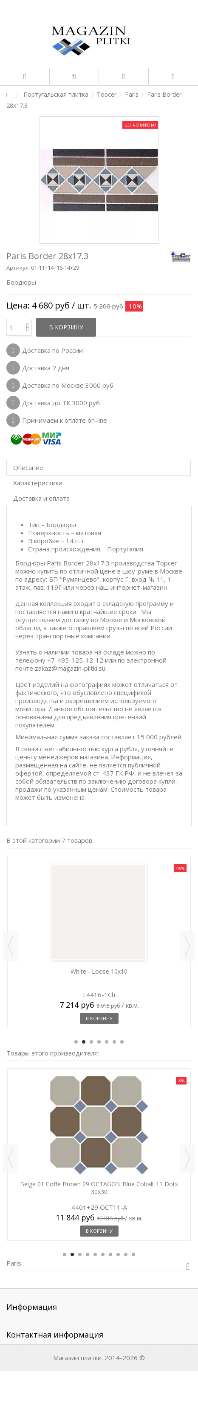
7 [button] (122, 1042)
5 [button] (106, 1042)
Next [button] (187, 946)
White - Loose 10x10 (99, 971)
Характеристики (37, 483)
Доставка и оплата (41, 498)
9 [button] (125, 1254)
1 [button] (76, 1042)
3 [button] (91, 1042)
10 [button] (133, 1254)
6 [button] (114, 1042)
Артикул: (18, 267)
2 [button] (83, 1042)
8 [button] (118, 1254)
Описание (28, 467)
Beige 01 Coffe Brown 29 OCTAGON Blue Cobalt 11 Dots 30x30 (99, 1188)
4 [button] (99, 1042)
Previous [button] (10, 946)
